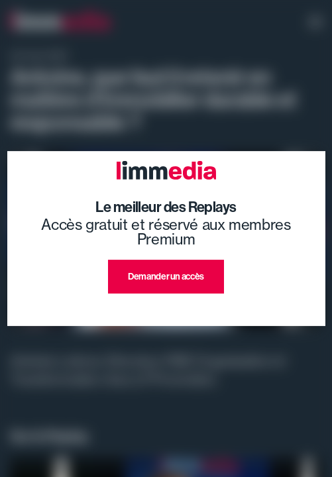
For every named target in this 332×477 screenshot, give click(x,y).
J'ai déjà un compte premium (166, 309)
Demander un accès (166, 276)
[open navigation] (315, 23)
